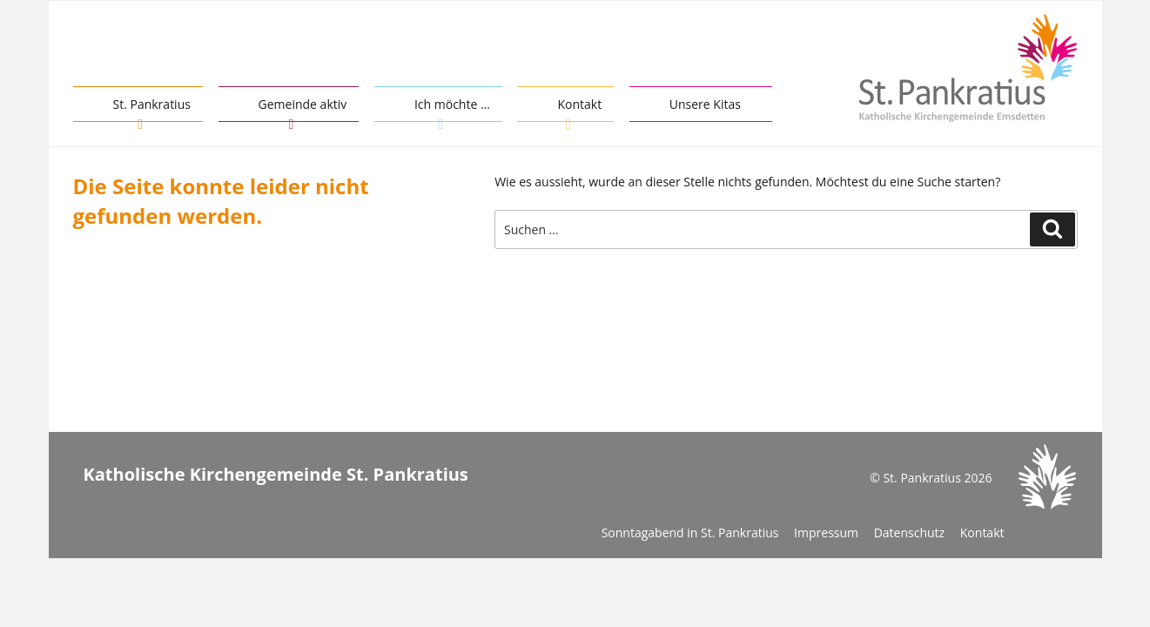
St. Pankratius (152, 104)
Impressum (826, 532)
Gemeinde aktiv (303, 104)
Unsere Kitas (705, 104)
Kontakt (579, 104)
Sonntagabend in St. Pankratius (690, 532)
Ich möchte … (452, 104)
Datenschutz (909, 532)
